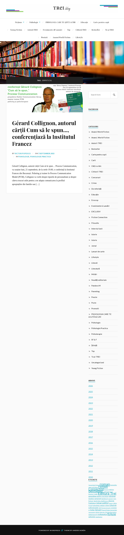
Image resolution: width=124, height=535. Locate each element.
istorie (98, 496)
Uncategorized (97, 362)
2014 (91, 454)
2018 (91, 431)
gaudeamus (99, 517)
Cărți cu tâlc (96, 166)
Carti (93, 160)
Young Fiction (16, 29)
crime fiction (104, 496)
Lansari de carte (97, 251)
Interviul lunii (97, 228)
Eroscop (94, 200)
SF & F (94, 339)
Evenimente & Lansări (52, 29)
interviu (102, 512)
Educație (84, 22)
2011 (91, 471)
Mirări (94, 274)
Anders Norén (79, 530)
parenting (92, 496)
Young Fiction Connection (109, 510)
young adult (92, 512)
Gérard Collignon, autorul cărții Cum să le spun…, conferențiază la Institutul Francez (44, 133)
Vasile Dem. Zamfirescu (101, 501)
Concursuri (95, 177)
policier (111, 489)
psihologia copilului (99, 505)
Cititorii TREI (81, 29)
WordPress (55, 530)
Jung (100, 508)
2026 (91, 386)
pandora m (104, 498)
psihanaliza (102, 514)
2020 (91, 420)
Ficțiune (18, 22)
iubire (115, 503)
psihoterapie (93, 508)
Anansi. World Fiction (100, 137)
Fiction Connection (99, 217)
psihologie (92, 517)
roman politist (102, 503)
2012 (91, 465)
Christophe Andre (110, 512)
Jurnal (94, 246)
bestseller (96, 491)
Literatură (95, 268)
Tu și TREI (109, 29)
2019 (91, 426)
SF (89, 510)
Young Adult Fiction (94, 485)
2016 (91, 443)
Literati (94, 263)
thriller (92, 510)
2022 (91, 408)
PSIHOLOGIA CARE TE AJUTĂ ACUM (60, 22)
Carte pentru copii (101, 22)
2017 (91, 437)
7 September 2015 (46, 153)
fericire (107, 489)
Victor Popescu (23, 153)
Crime (94, 183)
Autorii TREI (32, 29)
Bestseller (96, 29)
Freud (90, 505)
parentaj (110, 498)
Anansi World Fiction (61, 37)
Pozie (93, 303)
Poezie (94, 297)
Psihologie (34, 22)
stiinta (97, 512)
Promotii (95, 308)
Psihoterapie (96, 334)
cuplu (95, 494)
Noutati (44, 37)
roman (105, 484)
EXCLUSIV (95, 211)
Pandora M (96, 285)
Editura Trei (107, 493)
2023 (91, 403)
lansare (98, 510)
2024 (91, 397)
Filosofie (95, 223)
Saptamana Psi (93, 514)
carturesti (97, 499)
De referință (96, 189)
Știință (94, 345)
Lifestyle (79, 37)
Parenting (95, 291)
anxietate (114, 508)
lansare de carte (106, 508)
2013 (91, 460)
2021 (91, 414)
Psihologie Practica (40, 157)
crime (107, 505)
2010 (91, 477)
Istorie (94, 234)
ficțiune (111, 514)
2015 (91, 448)
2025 (91, 391)
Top (68, 29)
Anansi (111, 503)
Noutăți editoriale (98, 280)
